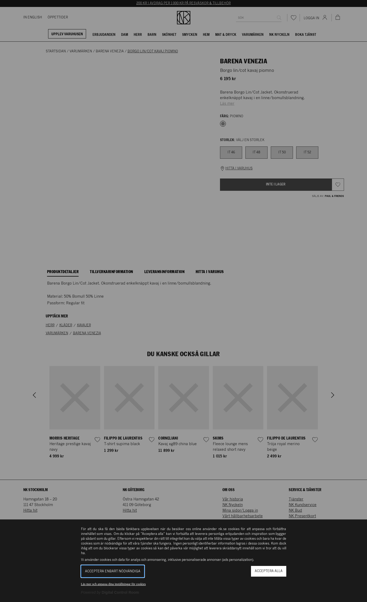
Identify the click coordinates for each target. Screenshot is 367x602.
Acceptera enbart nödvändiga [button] (112, 571)
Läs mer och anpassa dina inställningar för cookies (113, 584)
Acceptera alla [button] (269, 571)
